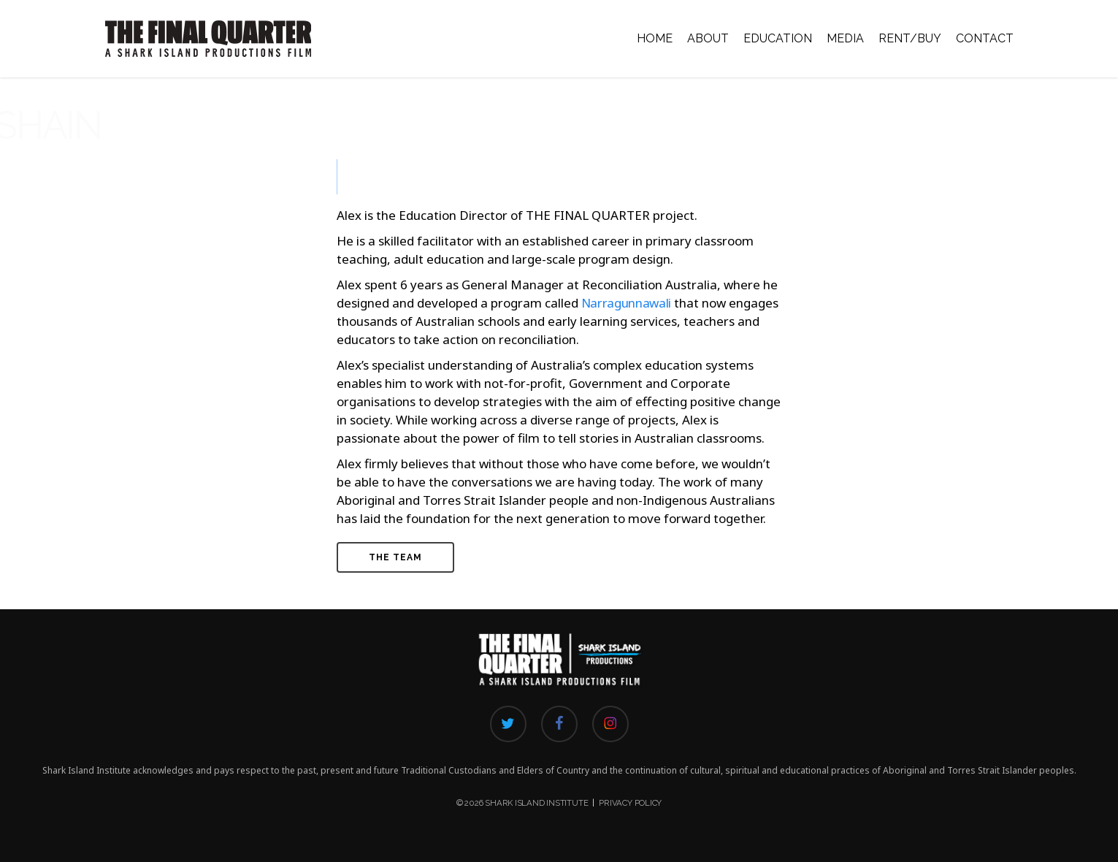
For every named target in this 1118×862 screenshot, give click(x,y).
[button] (395, 557)
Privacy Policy (630, 803)
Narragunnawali (626, 302)
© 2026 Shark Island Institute (522, 803)
